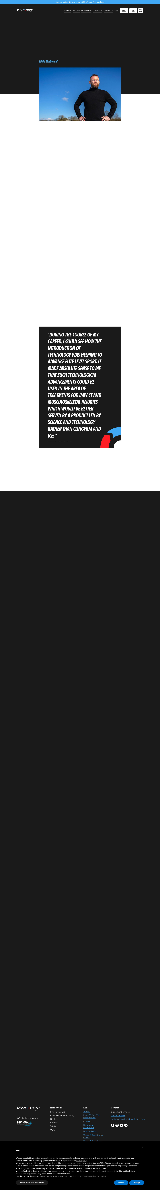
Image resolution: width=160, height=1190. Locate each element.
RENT (124, 11)
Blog (116, 10)
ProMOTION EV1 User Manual (91, 1116)
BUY (133, 11)
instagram (117, 1125)
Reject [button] (121, 1183)
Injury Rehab (86, 10)
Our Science (97, 10)
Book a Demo (90, 1131)
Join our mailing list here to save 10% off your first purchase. (80, 2)
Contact (87, 1121)
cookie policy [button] (81, 1160)
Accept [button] (137, 1183)
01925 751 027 (118, 1115)
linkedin (126, 1125)
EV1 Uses (76, 10)
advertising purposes (116, 1166)
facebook (112, 1125)
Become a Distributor (88, 1126)
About (86, 1111)
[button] (143, 1147)
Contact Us (108, 10)
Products (67, 10)
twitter (121, 1125)
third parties (62, 1163)
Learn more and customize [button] (32, 1183)
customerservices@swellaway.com (128, 1119)
